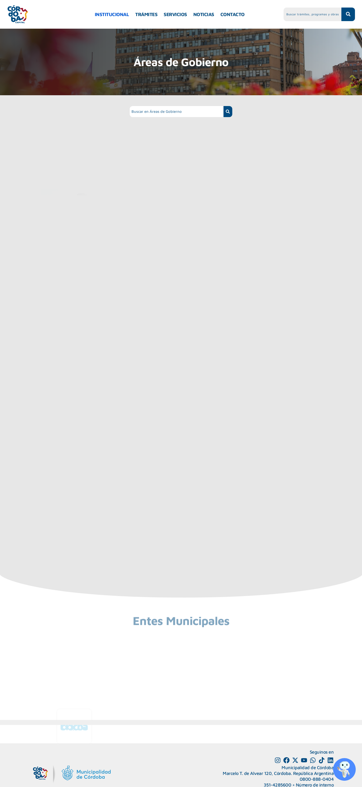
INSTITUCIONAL (112, 14)
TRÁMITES (146, 14)
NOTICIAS (203, 14)
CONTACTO (232, 14)
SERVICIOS (175, 14)
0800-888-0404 (317, 779)
